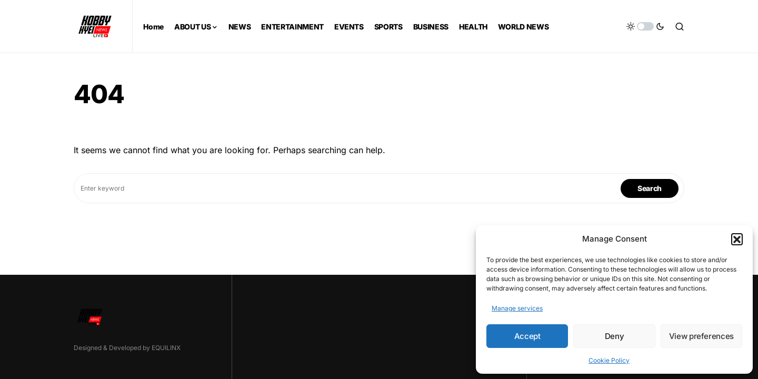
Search (649, 188)
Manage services (517, 308)
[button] (737, 239)
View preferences (701, 336)
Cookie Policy (609, 360)
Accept (527, 336)
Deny (614, 336)
